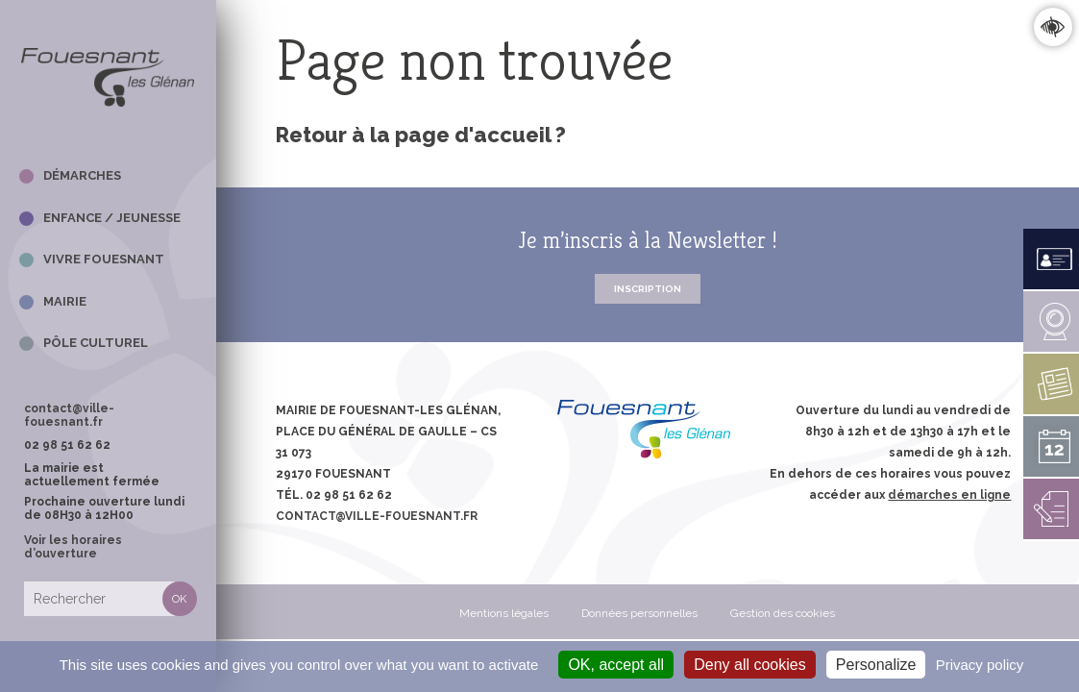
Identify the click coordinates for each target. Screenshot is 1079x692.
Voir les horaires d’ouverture (73, 546)
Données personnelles (639, 613)
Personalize (876, 664)
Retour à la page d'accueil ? (421, 134)
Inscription (647, 289)
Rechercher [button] (179, 598)
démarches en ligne (949, 495)
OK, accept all (616, 664)
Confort (1053, 26)
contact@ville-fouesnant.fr (69, 415)
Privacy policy (980, 664)
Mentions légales (504, 613)
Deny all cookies (750, 664)
